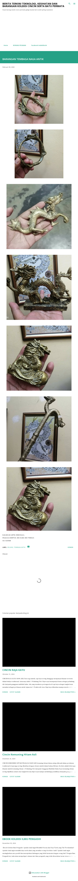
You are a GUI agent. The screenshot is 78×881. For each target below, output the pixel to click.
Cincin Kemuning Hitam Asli (19, 754)
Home (4, 45)
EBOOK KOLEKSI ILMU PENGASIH (21, 839)
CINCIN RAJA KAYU (13, 670)
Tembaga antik (19, 547)
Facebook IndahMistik (38, 45)
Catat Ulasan (15, 692)
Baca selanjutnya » (68, 692)
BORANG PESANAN (18, 45)
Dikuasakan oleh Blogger (39, 873)
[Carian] (69, 3)
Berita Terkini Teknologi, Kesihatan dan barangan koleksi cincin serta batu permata (33, 5)
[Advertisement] (39, 27)
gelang (10, 547)
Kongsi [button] (70, 547)
